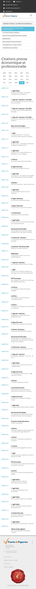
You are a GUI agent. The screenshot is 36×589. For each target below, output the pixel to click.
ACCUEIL (6, 1)
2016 (4, 79)
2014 (16, 79)
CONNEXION (7, 11)
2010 (10, 82)
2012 (27, 79)
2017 (27, 76)
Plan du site (7, 563)
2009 (16, 82)
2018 (21, 76)
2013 (21, 79)
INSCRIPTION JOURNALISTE (11, 8)
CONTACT (17, 1)
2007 (27, 82)
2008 (21, 82)
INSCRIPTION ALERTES (10, 5)
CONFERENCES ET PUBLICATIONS (12, 45)
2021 (4, 76)
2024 (15, 73)
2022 (27, 73)
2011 (4, 82)
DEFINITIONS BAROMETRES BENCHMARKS (14, 35)
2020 (10, 76)
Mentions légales (8, 567)
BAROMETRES (6, 38)
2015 (10, 79)
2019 (16, 76)
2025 (10, 73)
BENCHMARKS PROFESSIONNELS (12, 42)
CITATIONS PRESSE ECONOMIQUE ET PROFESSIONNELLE (13, 28)
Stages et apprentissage (10, 560)
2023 (21, 73)
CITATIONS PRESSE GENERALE (11, 32)
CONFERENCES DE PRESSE (9, 48)
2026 (4, 73)
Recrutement (7, 557)
